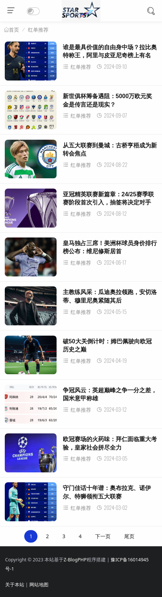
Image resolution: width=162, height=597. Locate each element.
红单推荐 (38, 29)
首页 (14, 29)
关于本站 (14, 585)
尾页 (129, 536)
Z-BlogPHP (75, 560)
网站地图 (38, 585)
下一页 (103, 536)
